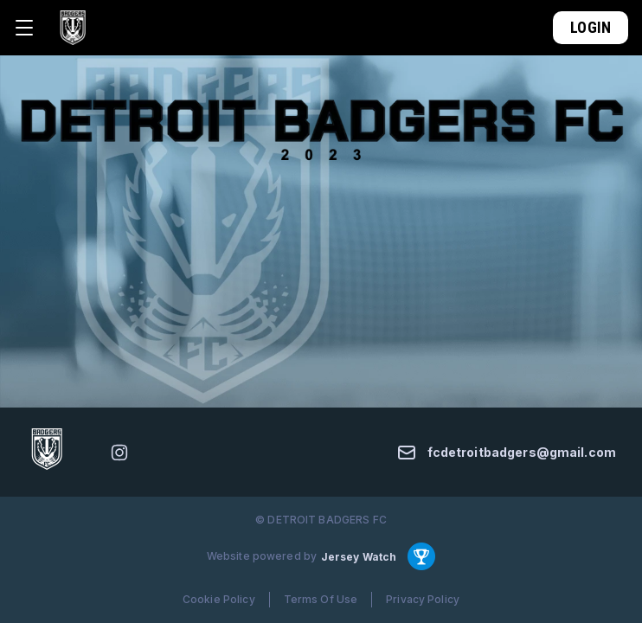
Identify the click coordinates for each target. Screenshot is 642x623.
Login (590, 27)
